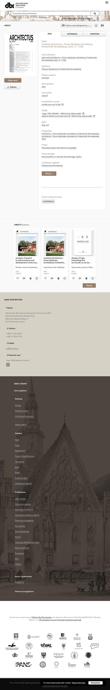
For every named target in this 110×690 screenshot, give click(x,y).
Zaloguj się (19, 582)
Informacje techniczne (24, 509)
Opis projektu (20, 498)
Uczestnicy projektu (23, 504)
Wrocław (45, 78)
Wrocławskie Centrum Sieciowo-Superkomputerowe (60, 620)
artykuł (45, 96)
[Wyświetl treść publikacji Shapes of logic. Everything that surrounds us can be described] (86, 278)
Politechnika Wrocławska (52, 165)
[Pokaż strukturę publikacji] (27, 231)
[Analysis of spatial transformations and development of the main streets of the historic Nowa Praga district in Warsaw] (27, 243)
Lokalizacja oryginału (23, 483)
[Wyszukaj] (95, 13)
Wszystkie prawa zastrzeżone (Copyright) (59, 148)
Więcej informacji (78, 683)
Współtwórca (20, 450)
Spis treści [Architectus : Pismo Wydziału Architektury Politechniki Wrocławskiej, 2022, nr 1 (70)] (69, 58)
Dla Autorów (20, 526)
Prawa (17, 472)
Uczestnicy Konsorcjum (24, 416)
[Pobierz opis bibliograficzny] (24, 278)
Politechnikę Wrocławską (42, 617)
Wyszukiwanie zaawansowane (78, 18)
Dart (17, 558)
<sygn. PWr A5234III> (50, 113)
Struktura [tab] (94, 34)
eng (43, 125)
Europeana (19, 553)
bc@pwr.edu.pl (12, 348)
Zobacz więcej (20, 424)
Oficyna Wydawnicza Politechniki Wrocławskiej (61, 69)
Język (17, 467)
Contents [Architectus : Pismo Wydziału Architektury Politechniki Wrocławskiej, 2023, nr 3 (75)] (55, 260)
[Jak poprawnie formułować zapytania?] (97, 18)
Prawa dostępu (21, 478)
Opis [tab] (50, 34)
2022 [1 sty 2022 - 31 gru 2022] (44, 87)
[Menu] (106, 2)
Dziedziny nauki (21, 410)
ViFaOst (18, 564)
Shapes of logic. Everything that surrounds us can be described (80, 260)
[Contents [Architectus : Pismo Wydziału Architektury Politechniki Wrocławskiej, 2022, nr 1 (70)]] (21, 54)
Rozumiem (95, 683)
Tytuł (17, 440)
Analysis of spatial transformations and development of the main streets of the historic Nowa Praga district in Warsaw (27, 260)
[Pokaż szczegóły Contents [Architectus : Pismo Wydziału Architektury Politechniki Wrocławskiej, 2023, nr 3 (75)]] (64, 278)
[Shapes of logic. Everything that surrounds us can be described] (83, 243)
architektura (48, 201)
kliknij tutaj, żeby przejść (73, 113)
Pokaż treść (13, 80)
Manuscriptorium (22, 548)
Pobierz (11, 87)
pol (47, 125)
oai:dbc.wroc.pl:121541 (52, 104)
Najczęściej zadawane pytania (27, 515)
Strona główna (20, 390)
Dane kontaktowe (22, 531)
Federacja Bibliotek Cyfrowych (27, 542)
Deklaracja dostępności (24, 520)
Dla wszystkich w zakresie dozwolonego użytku (61, 157)
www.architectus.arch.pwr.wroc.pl (56, 116)
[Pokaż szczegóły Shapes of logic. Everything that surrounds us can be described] (92, 278)
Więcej (89, 285)
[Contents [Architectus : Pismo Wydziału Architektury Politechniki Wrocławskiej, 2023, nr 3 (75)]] (55, 243)
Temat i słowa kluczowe (24, 456)
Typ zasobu (19, 461)
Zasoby (18, 405)
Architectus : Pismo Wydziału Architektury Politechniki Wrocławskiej (70, 134)
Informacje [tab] (72, 34)
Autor (17, 445)
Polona (18, 537)
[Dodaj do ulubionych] (96, 25)
